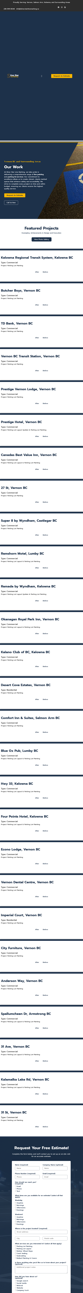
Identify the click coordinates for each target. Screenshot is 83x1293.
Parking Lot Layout (24, 1249)
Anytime (20, 1203)
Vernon (29, 2)
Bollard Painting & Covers (27, 1258)
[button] (42, 76)
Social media (21, 1283)
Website (20, 1288)
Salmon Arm (38, 2)
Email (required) (49, 1174)
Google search (22, 1281)
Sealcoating (21, 1256)
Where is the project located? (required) (31, 1229)
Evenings (20, 1210)
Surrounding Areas (62, 2)
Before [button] (45, 272)
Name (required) (21, 1165)
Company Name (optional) (53, 1165)
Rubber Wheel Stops (25, 1251)
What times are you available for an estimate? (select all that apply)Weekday (39, 1198)
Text (18, 1191)
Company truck (23, 1290)
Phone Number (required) (25, 1174)
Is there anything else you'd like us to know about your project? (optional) (40, 1263)
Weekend (19, 1215)
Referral (20, 1285)
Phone (19, 1189)
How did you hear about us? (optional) (26, 1277)
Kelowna (47, 2)
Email (19, 1186)
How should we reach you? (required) (25, 1183)
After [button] (37, 272)
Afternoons (21, 1208)
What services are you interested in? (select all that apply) (38, 1244)
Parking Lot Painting (24, 1246)
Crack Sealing (22, 1253)
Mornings (20, 1205)
